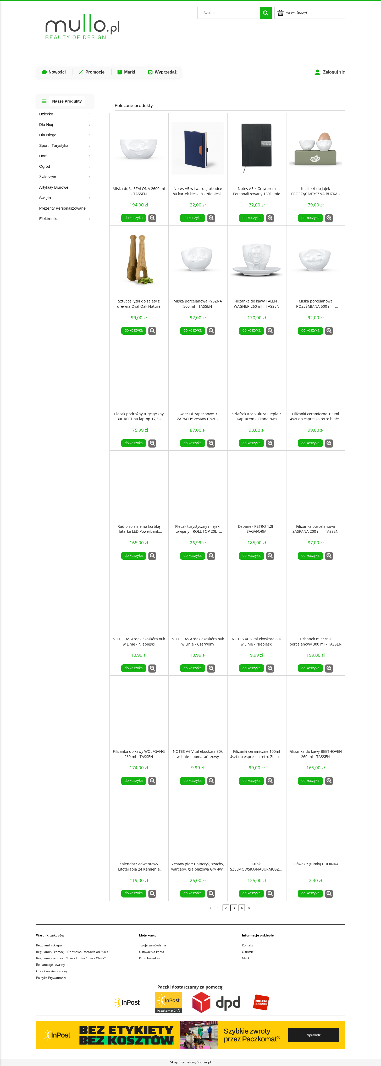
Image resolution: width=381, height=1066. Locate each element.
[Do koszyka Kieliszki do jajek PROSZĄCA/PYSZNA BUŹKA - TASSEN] (310, 218)
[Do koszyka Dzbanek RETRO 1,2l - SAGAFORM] (251, 556)
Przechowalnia (149, 958)
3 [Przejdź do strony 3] (234, 908)
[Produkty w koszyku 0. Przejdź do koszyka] (292, 12)
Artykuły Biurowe (54, 187)
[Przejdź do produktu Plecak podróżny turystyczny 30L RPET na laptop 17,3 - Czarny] (138, 373)
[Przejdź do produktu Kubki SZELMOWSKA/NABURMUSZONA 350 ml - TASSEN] (256, 823)
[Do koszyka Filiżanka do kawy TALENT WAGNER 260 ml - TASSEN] (251, 331)
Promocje (91, 72)
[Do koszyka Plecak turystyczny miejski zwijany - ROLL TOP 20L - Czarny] (192, 556)
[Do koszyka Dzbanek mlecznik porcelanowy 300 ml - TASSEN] (310, 668)
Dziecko (46, 114)
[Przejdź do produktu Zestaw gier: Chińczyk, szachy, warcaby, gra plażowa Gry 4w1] (197, 823)
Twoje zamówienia (152, 945)
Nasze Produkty (67, 101)
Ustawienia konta (151, 952)
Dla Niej (46, 124)
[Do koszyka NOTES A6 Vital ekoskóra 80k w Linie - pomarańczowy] (192, 781)
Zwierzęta (47, 177)
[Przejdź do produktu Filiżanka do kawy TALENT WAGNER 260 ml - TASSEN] (256, 261)
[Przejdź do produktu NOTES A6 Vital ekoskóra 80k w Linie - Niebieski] (256, 598)
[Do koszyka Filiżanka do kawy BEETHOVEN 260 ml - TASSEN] (310, 781)
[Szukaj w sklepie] (230, 13)
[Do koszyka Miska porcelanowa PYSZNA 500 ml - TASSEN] (192, 331)
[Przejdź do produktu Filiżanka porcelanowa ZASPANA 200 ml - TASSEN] (315, 486)
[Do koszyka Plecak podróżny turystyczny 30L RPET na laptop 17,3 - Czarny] (133, 443)
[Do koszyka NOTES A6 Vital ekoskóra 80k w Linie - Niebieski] (251, 668)
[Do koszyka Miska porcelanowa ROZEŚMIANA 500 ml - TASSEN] (310, 331)
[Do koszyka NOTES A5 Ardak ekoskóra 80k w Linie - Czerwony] (192, 668)
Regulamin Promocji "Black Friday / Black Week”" (71, 958)
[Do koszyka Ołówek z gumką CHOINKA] (310, 893)
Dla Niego (48, 135)
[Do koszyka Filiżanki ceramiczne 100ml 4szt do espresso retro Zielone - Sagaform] (251, 781)
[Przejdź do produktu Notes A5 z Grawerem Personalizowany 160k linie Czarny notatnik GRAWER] (256, 148)
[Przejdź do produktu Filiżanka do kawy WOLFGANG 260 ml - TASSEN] (138, 711)
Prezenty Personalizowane (62, 208)
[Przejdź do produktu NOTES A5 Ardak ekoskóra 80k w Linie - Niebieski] (138, 598)
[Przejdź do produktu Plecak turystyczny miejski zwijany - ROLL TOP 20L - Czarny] (197, 486)
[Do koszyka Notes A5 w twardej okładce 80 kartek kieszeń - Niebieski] (192, 218)
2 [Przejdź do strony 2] (226, 908)
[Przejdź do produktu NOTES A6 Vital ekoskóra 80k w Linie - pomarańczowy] (197, 711)
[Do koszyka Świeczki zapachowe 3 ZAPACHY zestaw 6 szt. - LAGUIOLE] (192, 443)
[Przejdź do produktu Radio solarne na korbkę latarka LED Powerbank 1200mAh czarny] (138, 486)
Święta (45, 197)
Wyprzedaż (161, 72)
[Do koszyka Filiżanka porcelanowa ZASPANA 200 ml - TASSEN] (310, 556)
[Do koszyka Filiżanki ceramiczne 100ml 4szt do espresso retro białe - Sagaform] (310, 443)
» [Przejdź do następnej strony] (249, 908)
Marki (126, 72)
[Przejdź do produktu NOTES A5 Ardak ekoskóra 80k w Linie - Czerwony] (197, 598)
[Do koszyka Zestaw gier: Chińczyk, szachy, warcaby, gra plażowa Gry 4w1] (192, 893)
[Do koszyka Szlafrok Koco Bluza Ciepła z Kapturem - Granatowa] (251, 443)
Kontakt (247, 945)
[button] (152, 218)
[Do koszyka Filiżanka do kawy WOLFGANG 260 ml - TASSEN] (133, 781)
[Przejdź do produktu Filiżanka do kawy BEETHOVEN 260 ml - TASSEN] (315, 711)
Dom (43, 156)
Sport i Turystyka (54, 145)
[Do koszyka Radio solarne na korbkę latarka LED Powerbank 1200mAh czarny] (133, 556)
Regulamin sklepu (49, 945)
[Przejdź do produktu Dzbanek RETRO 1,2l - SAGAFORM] (256, 486)
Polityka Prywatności (51, 977)
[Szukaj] (266, 13)
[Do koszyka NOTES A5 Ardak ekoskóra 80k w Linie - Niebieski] (133, 668)
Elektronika (49, 218)
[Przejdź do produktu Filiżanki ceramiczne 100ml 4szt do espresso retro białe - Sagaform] (315, 373)
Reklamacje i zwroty (50, 964)
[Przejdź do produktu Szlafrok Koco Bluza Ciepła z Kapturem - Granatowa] (256, 373)
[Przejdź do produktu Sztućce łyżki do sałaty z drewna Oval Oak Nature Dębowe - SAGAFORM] (138, 261)
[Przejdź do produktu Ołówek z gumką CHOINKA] (315, 823)
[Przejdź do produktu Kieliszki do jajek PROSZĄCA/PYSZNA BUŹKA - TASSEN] (315, 148)
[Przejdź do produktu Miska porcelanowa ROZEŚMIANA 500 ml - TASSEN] (315, 261)
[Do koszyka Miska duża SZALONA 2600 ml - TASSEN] (133, 218)
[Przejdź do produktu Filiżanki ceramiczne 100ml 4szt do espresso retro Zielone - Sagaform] (256, 711)
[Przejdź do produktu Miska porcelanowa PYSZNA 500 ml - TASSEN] (197, 261)
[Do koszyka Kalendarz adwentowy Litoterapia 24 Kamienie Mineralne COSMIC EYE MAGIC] (133, 893)
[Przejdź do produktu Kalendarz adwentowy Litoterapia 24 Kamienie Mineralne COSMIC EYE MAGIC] (138, 823)
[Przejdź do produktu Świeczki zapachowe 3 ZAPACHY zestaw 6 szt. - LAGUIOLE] (197, 373)
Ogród (44, 166)
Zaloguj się (329, 72)
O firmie (248, 952)
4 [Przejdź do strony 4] (242, 908)
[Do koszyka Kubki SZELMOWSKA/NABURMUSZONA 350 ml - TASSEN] (251, 893)
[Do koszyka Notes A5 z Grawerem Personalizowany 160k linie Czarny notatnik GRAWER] (251, 218)
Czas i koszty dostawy (52, 971)
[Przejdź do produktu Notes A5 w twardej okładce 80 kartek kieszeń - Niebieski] (197, 148)
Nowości (53, 72)
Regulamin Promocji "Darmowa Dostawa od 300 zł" (73, 952)
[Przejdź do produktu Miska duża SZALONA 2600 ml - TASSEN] (138, 148)
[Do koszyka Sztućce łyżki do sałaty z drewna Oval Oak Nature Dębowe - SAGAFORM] (133, 331)
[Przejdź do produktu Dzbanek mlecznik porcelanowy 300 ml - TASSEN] (315, 598)
